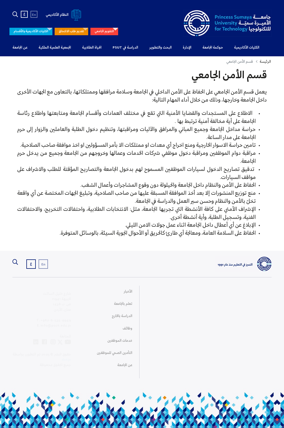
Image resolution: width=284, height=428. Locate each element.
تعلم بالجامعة (123, 305)
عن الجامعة (19, 47)
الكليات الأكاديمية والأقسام (31, 31)
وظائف (127, 330)
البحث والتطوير (160, 47)
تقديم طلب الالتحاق (71, 31)
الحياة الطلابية (92, 47)
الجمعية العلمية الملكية (55, 47)
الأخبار (128, 293)
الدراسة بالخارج (122, 318)
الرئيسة (265, 61)
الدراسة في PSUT (125, 47)
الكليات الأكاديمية (246, 47)
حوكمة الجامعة (212, 47)
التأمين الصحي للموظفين (114, 354)
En (34, 14)
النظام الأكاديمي (64, 14)
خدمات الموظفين (119, 342)
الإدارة (187, 47)
